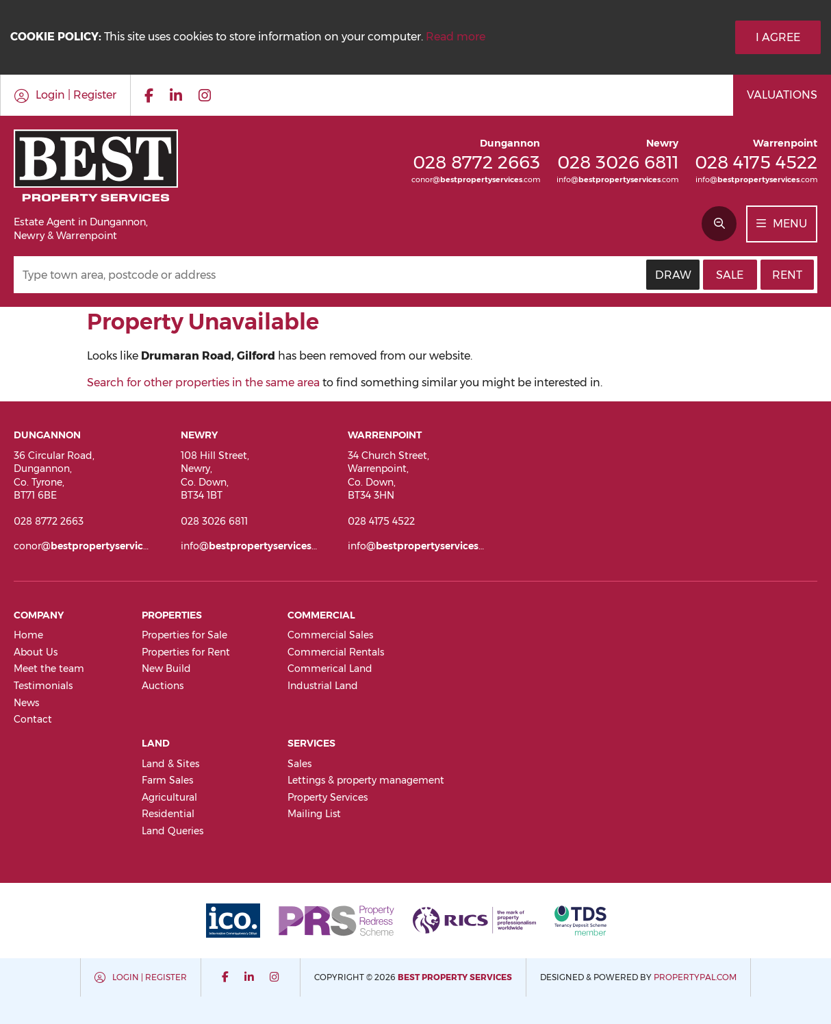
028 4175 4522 (756, 162)
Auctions (162, 685)
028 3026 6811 (617, 162)
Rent (787, 275)
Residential (168, 814)
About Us (35, 652)
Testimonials (43, 685)
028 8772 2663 (476, 162)
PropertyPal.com (695, 977)
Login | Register (149, 977)
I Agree (778, 37)
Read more (455, 36)
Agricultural (169, 797)
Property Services (327, 797)
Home (28, 635)
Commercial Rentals (335, 652)
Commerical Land (329, 668)
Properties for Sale (184, 635)
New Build (166, 668)
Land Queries (172, 831)
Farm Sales (167, 780)
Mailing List (314, 814)
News (26, 703)
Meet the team (49, 668)
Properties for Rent (186, 652)
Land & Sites (170, 764)
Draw (673, 275)
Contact (33, 719)
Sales (299, 764)
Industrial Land (322, 685)
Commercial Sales (330, 635)
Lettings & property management (365, 780)
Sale (729, 275)
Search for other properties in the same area (203, 382)
